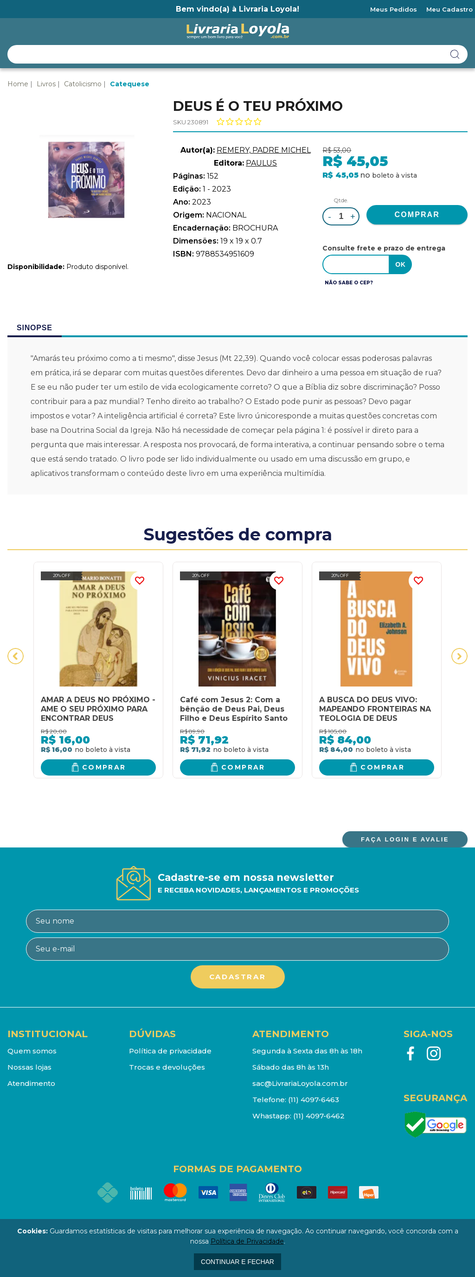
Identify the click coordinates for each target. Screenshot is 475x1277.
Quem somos (32, 1050)
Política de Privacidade (247, 1241)
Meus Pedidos (393, 9)
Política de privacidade (170, 1050)
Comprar (104, 767)
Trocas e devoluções (167, 1067)
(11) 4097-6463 (313, 1099)
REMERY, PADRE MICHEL (264, 150)
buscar (455, 54)
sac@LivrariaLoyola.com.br (300, 1083)
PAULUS (261, 163)
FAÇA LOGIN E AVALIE (405, 839)
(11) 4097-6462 (319, 1115)
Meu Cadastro (449, 9)
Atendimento (31, 1083)
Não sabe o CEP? (349, 283)
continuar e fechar (237, 1261)
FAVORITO (139, 580)
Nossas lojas (29, 1067)
